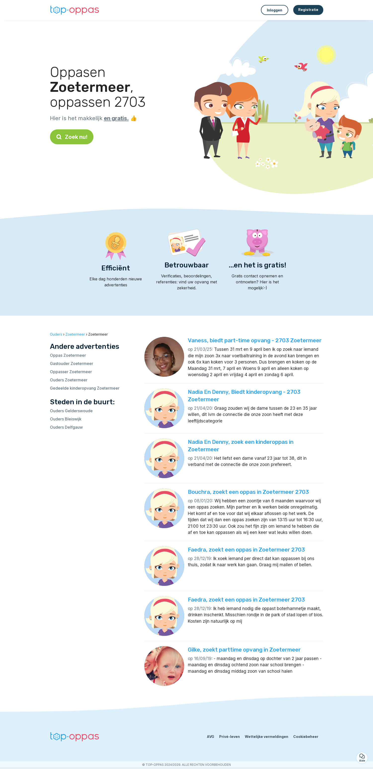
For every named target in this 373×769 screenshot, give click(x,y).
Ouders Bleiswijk (66, 418)
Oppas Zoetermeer (68, 355)
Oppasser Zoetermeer (71, 371)
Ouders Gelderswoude (71, 410)
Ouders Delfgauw (66, 427)
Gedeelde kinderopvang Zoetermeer (85, 388)
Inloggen (274, 10)
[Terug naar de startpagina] (75, 10)
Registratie (308, 9)
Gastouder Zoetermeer (71, 363)
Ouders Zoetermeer (68, 379)
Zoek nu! (71, 137)
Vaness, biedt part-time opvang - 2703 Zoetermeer (255, 340)
